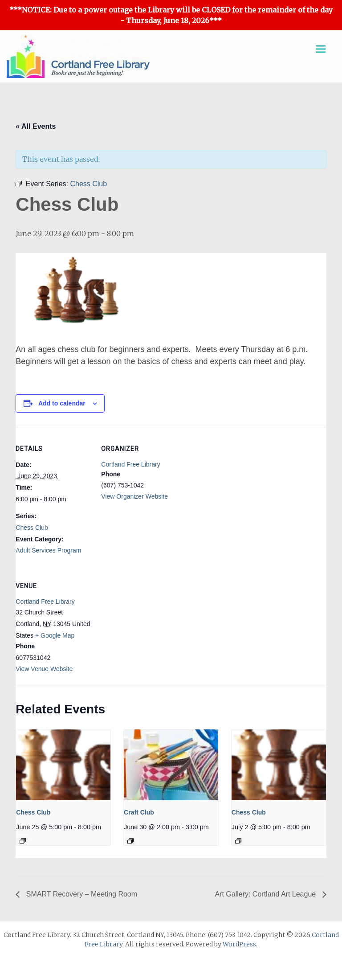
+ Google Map (54, 635)
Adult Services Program (48, 550)
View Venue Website (44, 668)
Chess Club (32, 527)
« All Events (36, 126)
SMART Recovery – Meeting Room (80, 894)
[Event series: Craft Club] (130, 840)
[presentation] (63, 764)
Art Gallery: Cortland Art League (266, 894)
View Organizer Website (134, 496)
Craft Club (139, 812)
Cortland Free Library (130, 464)
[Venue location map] (148, 625)
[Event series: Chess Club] (23, 840)
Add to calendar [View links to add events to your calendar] (62, 403)
